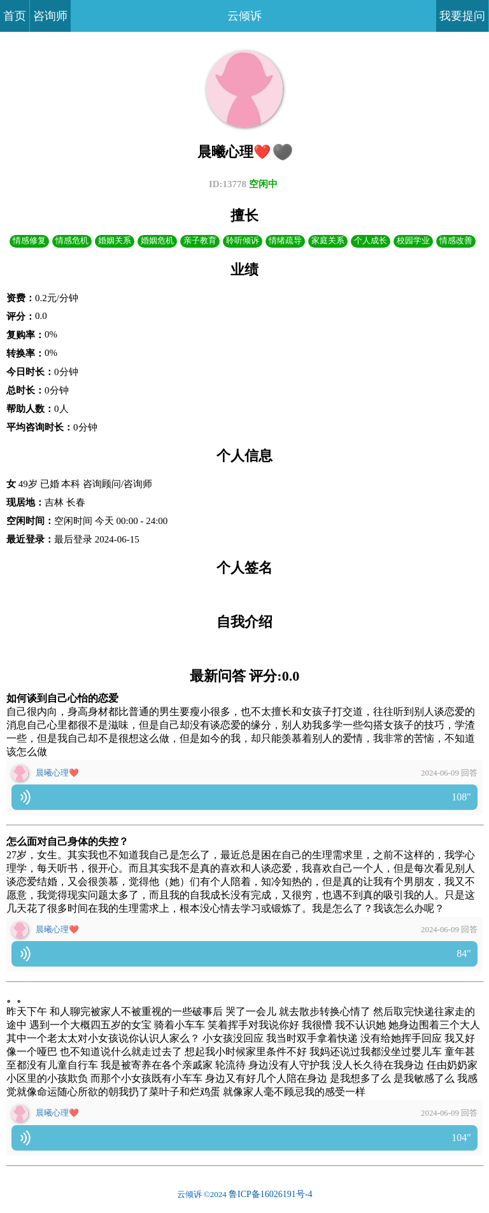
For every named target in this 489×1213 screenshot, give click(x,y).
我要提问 (462, 16)
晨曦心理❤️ (57, 773)
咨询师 (50, 16)
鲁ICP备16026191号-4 (270, 1194)
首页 (14, 16)
